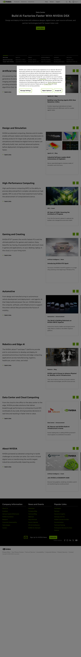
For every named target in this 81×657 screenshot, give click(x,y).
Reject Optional (46, 90)
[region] (41, 80)
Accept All (58, 90)
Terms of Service (52, 82)
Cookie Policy (42, 78)
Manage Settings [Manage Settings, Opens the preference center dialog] (25, 90)
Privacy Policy (48, 84)
